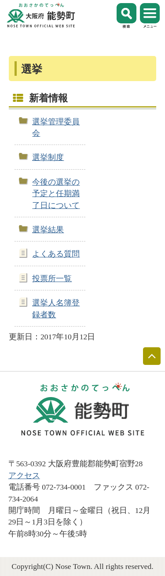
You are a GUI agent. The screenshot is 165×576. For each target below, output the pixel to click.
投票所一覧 (52, 278)
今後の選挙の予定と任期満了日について (56, 194)
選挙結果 (48, 229)
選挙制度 (48, 157)
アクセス (24, 475)
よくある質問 (56, 253)
